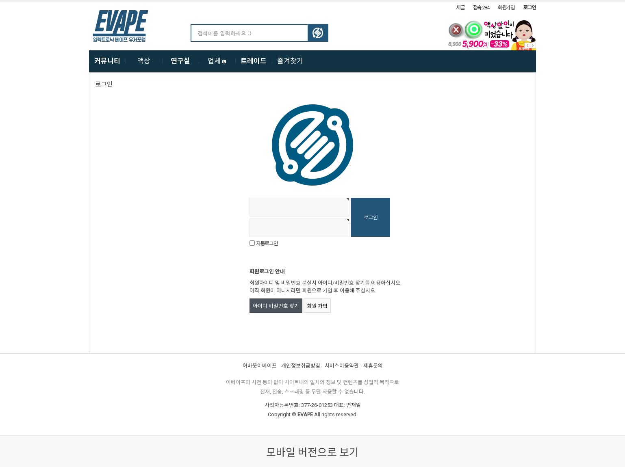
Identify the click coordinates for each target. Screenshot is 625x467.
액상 (143, 61)
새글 (460, 7)
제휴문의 (373, 366)
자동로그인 (267, 243)
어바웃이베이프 (260, 366)
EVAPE (305, 414)
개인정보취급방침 (300, 366)
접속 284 (481, 7)
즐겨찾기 (290, 61)
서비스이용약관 (342, 366)
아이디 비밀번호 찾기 (276, 306)
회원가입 (506, 7)
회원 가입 (317, 306)
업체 (217, 61)
